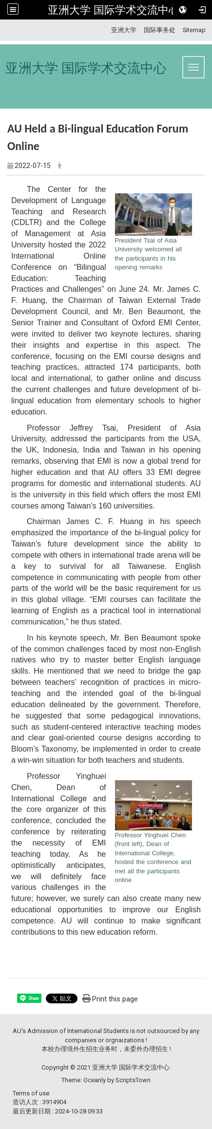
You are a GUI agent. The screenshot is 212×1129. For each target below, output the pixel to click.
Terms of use (31, 1093)
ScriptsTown (133, 1080)
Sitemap (194, 30)
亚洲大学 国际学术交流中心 (113, 9)
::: (107, 30)
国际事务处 (159, 30)
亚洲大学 (123, 30)
